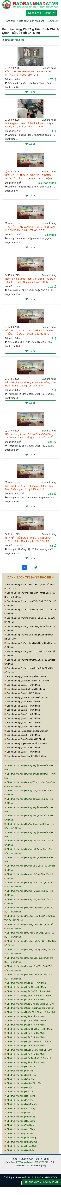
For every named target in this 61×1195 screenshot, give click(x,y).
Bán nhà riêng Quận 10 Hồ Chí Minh (22, 701)
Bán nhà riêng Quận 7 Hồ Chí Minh (22, 685)
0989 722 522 (42, 1162)
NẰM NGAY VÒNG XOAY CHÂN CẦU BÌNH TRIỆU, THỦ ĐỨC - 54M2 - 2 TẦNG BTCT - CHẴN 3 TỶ (29, 333)
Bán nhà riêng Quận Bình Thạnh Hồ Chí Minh (26, 681)
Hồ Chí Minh (53, 21)
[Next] (35, 567)
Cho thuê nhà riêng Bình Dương (20, 1142)
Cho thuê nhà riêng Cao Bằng (19, 1129)
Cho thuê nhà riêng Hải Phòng (19, 1096)
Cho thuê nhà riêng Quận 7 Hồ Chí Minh (24, 1062)
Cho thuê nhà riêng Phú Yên (18, 1100)
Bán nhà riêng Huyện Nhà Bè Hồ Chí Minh (25, 743)
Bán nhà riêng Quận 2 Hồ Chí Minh (22, 747)
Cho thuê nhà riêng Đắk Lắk (18, 1091)
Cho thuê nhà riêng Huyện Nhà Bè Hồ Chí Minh (27, 1041)
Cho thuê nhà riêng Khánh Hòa (20, 1075)
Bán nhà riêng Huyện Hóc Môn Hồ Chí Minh (26, 731)
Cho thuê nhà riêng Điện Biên (19, 1150)
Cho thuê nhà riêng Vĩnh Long (19, 1117)
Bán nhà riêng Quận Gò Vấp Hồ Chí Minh (25, 676)
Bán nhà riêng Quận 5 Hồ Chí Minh (22, 726)
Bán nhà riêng (37, 21)
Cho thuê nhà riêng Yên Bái (18, 1133)
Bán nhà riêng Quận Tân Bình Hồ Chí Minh (25, 739)
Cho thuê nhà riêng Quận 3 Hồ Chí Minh (24, 1033)
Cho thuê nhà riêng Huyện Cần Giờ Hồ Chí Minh (28, 1050)
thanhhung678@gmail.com (19, 1162)
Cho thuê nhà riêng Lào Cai (18, 1112)
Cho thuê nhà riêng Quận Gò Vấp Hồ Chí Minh (27, 991)
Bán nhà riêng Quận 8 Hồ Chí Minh (22, 710)
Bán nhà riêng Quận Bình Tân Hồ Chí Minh (25, 689)
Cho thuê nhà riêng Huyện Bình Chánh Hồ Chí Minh (29, 1012)
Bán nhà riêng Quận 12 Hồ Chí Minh (22, 693)
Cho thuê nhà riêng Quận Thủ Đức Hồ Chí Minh (28, 1029)
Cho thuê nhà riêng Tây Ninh (19, 1125)
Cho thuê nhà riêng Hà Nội (18, 1087)
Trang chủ (9, 21)
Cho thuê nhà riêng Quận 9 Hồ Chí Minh (24, 1016)
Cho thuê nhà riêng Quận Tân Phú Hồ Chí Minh (27, 1058)
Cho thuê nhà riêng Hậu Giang (19, 1121)
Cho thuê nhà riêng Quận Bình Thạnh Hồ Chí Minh (29, 1004)
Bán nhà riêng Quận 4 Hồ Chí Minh (22, 752)
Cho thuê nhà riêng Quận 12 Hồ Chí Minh (25, 987)
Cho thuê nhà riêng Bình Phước (20, 1104)
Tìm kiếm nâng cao (13, 40)
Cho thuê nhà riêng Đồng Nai (19, 1079)
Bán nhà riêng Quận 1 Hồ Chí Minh (22, 714)
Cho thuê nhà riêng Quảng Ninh (20, 1146)
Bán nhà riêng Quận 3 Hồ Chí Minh (22, 718)
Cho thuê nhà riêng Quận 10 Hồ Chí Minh (25, 983)
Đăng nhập (34, 12)
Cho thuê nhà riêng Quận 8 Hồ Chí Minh (24, 1037)
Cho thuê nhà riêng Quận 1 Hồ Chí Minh (24, 999)
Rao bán (23, 21)
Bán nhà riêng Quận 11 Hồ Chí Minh (22, 722)
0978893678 (21, 1165)
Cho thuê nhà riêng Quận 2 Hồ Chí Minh (24, 1054)
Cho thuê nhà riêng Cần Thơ (18, 1071)
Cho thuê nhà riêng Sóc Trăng (19, 1108)
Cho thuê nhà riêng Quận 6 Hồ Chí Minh (24, 1045)
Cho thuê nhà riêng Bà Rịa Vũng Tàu (22, 1083)
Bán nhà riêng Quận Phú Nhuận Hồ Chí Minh (26, 697)
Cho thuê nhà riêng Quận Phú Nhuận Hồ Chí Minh (29, 1008)
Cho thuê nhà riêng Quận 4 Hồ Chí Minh (24, 1025)
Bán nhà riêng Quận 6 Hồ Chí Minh (22, 735)
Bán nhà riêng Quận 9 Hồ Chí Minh (22, 706)
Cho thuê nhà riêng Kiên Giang (20, 1137)
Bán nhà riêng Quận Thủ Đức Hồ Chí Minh (25, 756)
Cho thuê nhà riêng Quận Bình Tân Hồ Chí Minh (28, 995)
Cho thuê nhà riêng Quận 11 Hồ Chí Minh (25, 1020)
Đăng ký (50, 12)
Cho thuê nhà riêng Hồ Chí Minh (20, 1066)
